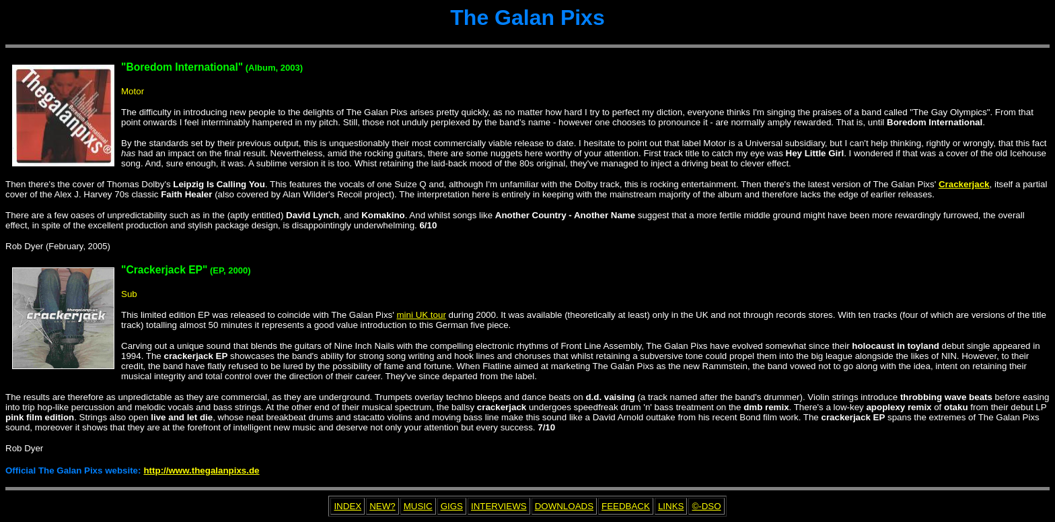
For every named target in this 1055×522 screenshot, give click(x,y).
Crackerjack (964, 184)
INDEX (347, 506)
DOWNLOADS (564, 506)
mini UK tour (421, 315)
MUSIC (418, 506)
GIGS (452, 506)
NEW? (382, 506)
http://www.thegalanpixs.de (201, 470)
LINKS (671, 506)
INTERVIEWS (499, 506)
